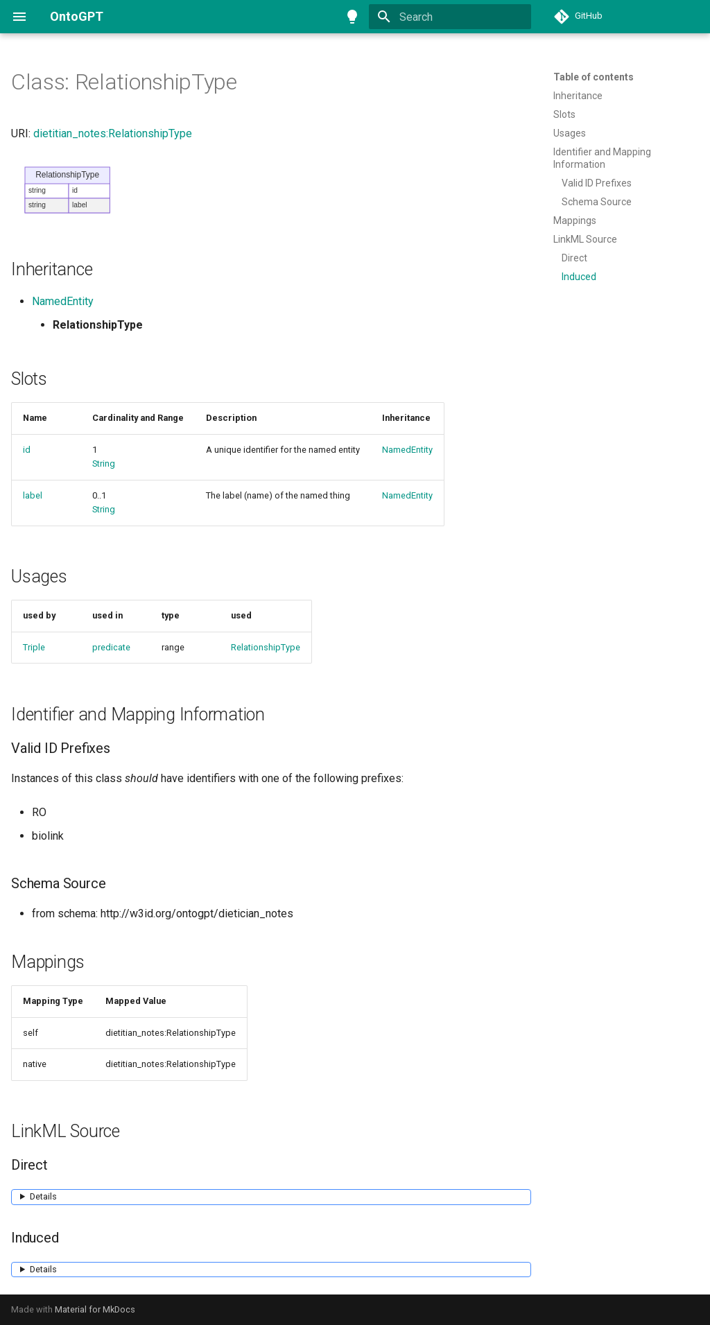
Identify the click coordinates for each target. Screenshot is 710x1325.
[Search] (450, 16)
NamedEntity (63, 301)
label (32, 495)
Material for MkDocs (95, 1309)
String (103, 463)
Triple (34, 647)
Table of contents (593, 77)
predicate (111, 647)
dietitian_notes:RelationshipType (112, 133)
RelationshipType (265, 647)
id (27, 449)
